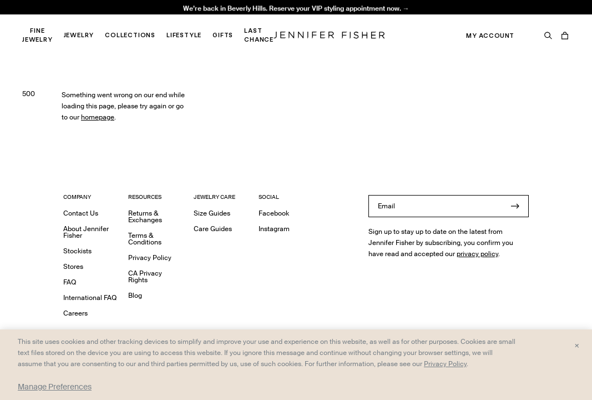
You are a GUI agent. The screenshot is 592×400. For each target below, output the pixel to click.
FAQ (69, 282)
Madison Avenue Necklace (189, 19)
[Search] (548, 36)
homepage (97, 117)
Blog (135, 295)
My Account (490, 35)
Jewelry (79, 35)
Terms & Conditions (144, 239)
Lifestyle (183, 35)
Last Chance (259, 35)
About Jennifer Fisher (86, 232)
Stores (73, 266)
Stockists (77, 250)
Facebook (274, 213)
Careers (75, 313)
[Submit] (515, 206)
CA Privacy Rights (145, 276)
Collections (130, 35)
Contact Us (80, 213)
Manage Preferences (55, 386)
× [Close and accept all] (576, 345)
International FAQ (90, 297)
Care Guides (213, 228)
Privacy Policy (149, 257)
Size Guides (212, 213)
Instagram (274, 228)
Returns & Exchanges (145, 216)
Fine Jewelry (37, 35)
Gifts (222, 35)
